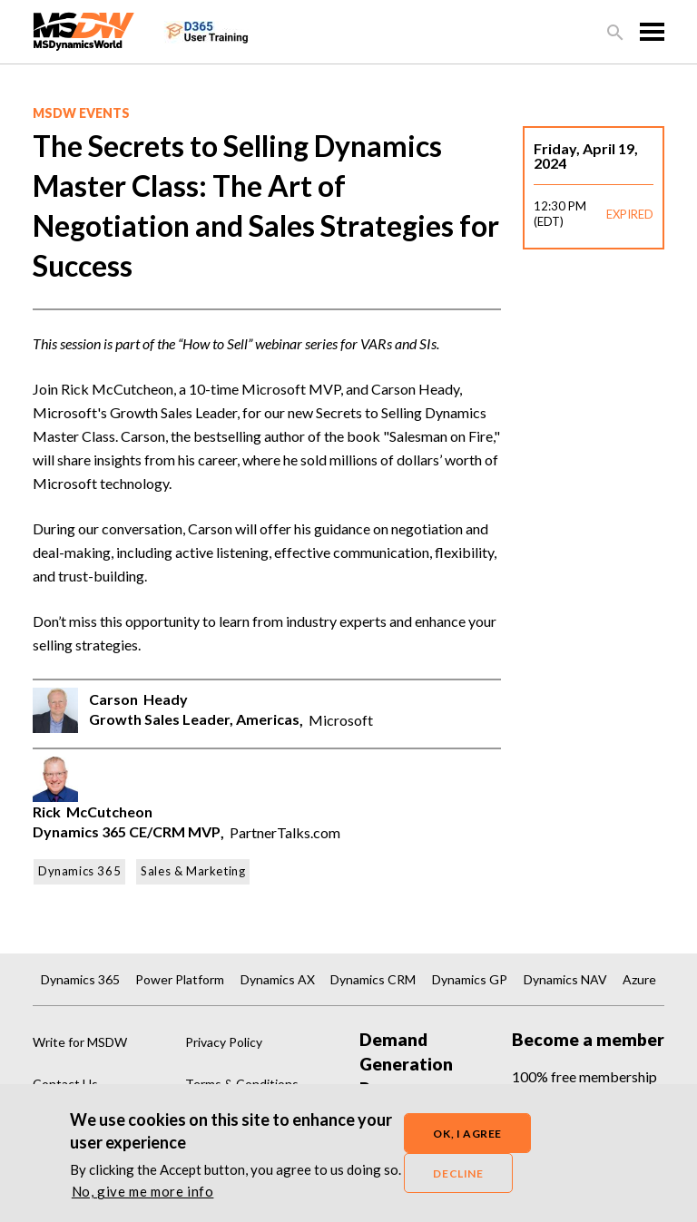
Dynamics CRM (373, 979)
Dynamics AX (278, 979)
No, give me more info (143, 1194)
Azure (639, 979)
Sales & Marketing (193, 871)
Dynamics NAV (565, 979)
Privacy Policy (223, 1042)
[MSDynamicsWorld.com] (84, 29)
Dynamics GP (469, 979)
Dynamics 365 (79, 871)
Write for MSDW (80, 1042)
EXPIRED (629, 214)
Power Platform (179, 979)
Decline (458, 1176)
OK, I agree (467, 1136)
